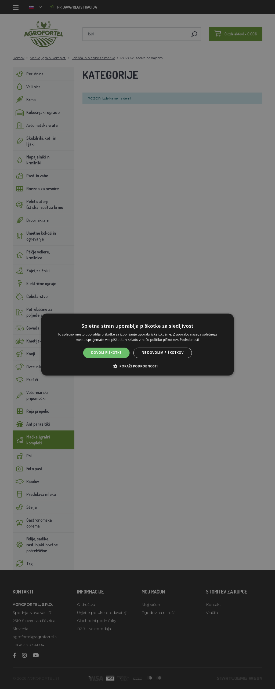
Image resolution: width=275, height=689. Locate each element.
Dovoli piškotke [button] (106, 353)
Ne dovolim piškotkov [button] (162, 353)
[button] (137, 366)
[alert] (137, 344)
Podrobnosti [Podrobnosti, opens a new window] (189, 339)
